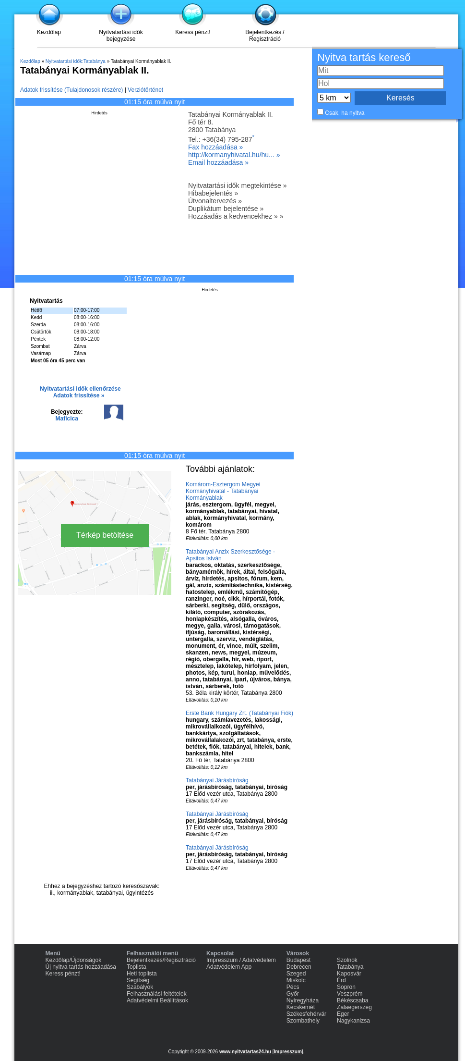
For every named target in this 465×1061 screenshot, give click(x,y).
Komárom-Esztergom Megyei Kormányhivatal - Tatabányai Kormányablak (223, 491)
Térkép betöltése (104, 535)
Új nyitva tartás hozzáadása (81, 966)
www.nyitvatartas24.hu (245, 1051)
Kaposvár (349, 973)
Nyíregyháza (302, 1000)
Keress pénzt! (192, 32)
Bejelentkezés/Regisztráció (161, 960)
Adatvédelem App (228, 966)
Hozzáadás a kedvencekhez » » (235, 216)
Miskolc (296, 980)
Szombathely (303, 1020)
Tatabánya (350, 966)
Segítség (138, 980)
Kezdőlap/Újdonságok (74, 960)
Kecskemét (300, 1007)
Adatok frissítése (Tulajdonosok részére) (71, 89)
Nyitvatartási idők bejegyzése (121, 35)
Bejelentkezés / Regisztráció (264, 35)
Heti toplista (142, 973)
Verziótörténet (145, 89)
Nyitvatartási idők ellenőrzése (80, 388)
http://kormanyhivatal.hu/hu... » (234, 155)
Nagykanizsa (353, 1020)
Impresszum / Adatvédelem (241, 960)
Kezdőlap (49, 32)
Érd (341, 980)
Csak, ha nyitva (344, 113)
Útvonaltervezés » (215, 201)
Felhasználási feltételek (157, 993)
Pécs (292, 987)
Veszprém (349, 993)
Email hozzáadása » (218, 162)
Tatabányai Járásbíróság (217, 780)
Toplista (136, 966)
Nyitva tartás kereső (363, 57)
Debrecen (298, 966)
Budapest (298, 960)
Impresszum (287, 1051)
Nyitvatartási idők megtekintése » (237, 185)
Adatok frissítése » (79, 395)
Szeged (296, 973)
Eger (343, 1014)
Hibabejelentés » (213, 193)
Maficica (67, 418)
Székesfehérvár (306, 1014)
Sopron (346, 987)
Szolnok (347, 960)
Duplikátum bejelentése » (225, 208)
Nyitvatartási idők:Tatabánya (76, 61)
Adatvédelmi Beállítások (157, 1000)
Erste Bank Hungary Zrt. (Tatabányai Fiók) (239, 713)
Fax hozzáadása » (215, 147)
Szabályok (140, 987)
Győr (292, 993)
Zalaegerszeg (354, 1007)
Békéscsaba (352, 1000)
